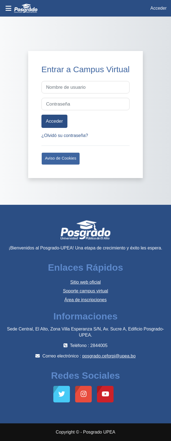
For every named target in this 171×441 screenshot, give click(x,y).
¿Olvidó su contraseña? (64, 135)
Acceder (158, 8)
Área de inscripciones (85, 299)
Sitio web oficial (85, 282)
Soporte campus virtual (85, 291)
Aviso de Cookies (60, 158)
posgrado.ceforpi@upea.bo (109, 356)
